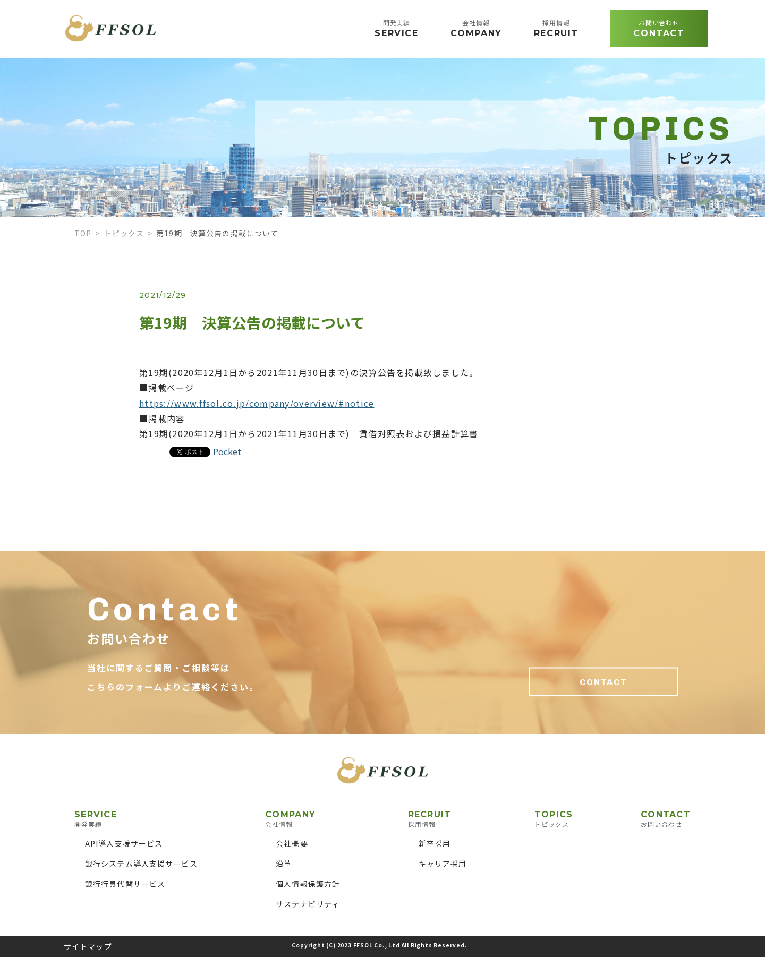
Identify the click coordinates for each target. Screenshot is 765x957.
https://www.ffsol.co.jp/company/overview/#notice (256, 403)
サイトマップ (88, 946)
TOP (82, 233)
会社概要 (292, 843)
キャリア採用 (443, 863)
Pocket (227, 451)
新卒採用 (434, 843)
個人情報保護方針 (308, 883)
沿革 (284, 863)
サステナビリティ (307, 904)
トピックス (124, 233)
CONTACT (603, 682)
